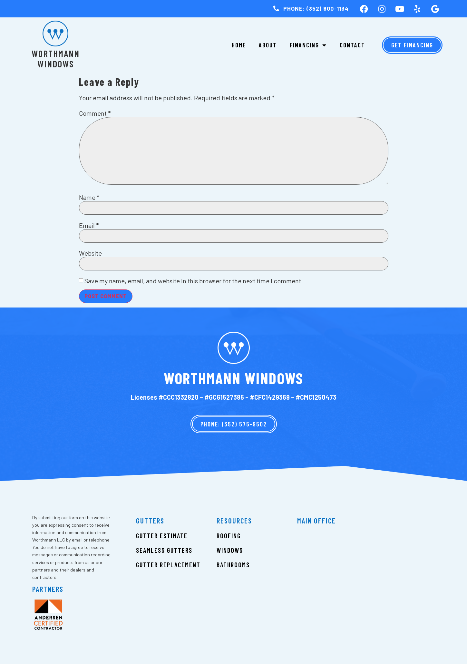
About (268, 45)
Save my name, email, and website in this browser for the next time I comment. (193, 281)
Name (89, 197)
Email (89, 225)
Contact (352, 45)
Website (90, 253)
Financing (308, 45)
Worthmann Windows (56, 58)
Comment (95, 113)
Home (239, 45)
